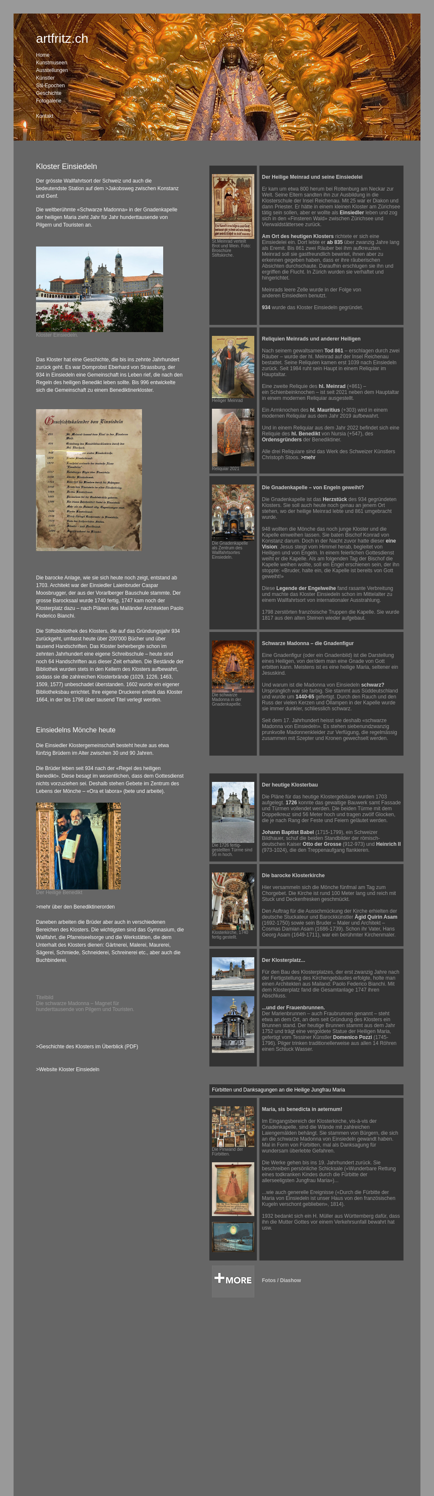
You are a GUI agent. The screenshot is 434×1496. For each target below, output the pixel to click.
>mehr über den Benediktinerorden (75, 907)
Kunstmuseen (51, 63)
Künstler (45, 78)
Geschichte (48, 93)
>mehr (308, 457)
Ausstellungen (52, 70)
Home (43, 55)
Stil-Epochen (50, 86)
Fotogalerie (48, 101)
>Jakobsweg (119, 188)
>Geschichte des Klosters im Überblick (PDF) (87, 1047)
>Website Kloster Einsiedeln (68, 1069)
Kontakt (44, 116)
